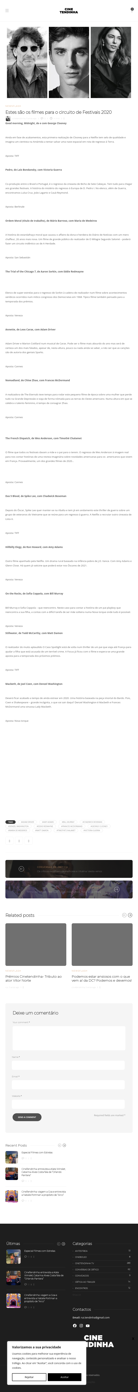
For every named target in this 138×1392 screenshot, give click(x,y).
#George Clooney (99, 826)
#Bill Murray (68, 822)
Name (16, 1057)
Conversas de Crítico (52, 867)
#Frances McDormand (71, 826)
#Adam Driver (27, 822)
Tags (10, 822)
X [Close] (133, 1338)
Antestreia (103, 1250)
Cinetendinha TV (103, 1263)
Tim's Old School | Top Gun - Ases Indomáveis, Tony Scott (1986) (64, 891)
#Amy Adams (48, 822)
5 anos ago (14, 987)
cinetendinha (19, 118)
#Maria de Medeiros (17, 830)
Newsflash (13, 106)
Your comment (21, 1022)
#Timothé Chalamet (66, 830)
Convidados (103, 1275)
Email (15, 1076)
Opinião (95, 887)
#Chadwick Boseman (92, 822)
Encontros (103, 1288)
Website (17, 1096)
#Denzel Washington (18, 826)
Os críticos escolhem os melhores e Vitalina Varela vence (69, 871)
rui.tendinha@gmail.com (95, 1317)
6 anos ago (31, 118)
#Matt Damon (41, 830)
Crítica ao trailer (103, 1281)
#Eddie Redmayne (45, 826)
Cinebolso (103, 1257)
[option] (36, 955)
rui (6, 987)
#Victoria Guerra (92, 830)
